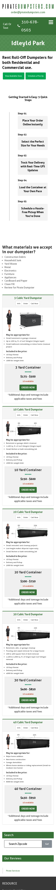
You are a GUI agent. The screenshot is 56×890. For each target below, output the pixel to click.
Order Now (28, 387)
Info (18, 303)
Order (25, 303)
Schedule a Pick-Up (36, 76)
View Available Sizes (13, 76)
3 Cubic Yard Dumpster (28, 298)
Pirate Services (13, 871)
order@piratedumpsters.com (28, 12)
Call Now (34, 303)
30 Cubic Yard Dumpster (28, 614)
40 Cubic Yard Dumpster (28, 722)
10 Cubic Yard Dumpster (28, 409)
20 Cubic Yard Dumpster (28, 512)
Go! (47, 844)
